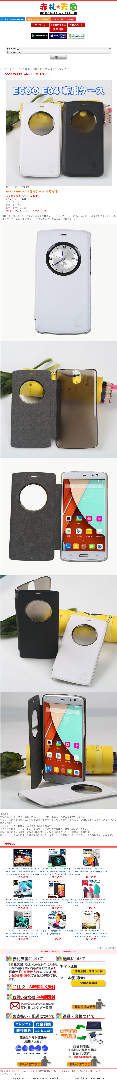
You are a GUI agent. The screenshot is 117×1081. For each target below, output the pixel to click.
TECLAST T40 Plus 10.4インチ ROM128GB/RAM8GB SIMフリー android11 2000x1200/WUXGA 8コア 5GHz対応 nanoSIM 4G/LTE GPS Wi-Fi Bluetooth (22, 936)
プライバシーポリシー (13, 1074)
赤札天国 (4, 1071)
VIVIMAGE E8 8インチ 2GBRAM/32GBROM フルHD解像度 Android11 (91, 872)
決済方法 (15, 1071)
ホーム (3, 69)
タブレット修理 (68, 1071)
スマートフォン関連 (20, 69)
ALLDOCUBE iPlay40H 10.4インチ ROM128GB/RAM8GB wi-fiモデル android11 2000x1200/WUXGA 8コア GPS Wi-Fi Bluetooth (91, 936)
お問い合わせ (94, 1071)
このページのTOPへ (107, 948)
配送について (29, 1071)
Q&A (56, 1071)
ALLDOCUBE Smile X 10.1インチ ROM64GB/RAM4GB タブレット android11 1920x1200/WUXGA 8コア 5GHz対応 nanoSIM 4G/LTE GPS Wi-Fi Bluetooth (22, 874)
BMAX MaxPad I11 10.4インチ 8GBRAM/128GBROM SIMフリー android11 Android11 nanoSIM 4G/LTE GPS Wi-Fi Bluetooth (22, 905)
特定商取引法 (44, 1071)
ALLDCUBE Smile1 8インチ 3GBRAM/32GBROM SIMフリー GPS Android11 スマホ (56, 903)
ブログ (82, 1071)
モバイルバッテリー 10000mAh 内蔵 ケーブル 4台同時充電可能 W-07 (90, 903)
